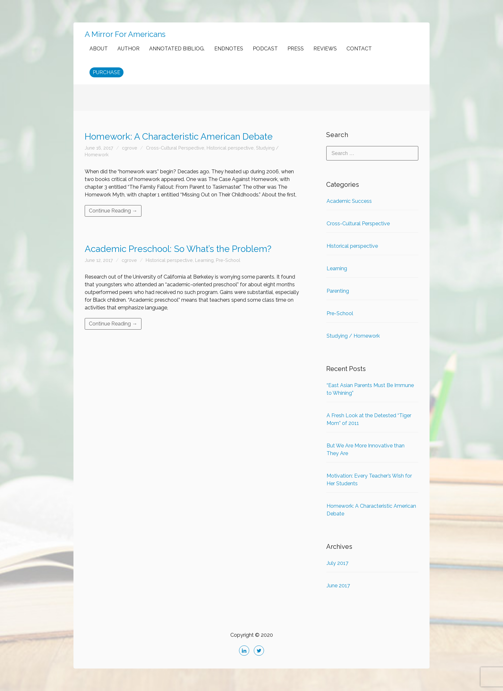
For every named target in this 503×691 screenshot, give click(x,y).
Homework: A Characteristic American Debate (179, 136)
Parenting (338, 291)
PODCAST (265, 49)
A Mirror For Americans (125, 34)
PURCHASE (106, 72)
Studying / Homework (353, 336)
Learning (204, 260)
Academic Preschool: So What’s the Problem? (178, 249)
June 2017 (338, 586)
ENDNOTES (228, 49)
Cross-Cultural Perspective (175, 148)
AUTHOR (128, 49)
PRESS (295, 49)
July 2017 (337, 563)
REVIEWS (325, 49)
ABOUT (99, 49)
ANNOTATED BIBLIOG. (177, 49)
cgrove (129, 148)
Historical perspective (230, 148)
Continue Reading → (113, 211)
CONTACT (359, 49)
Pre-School (228, 260)
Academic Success (349, 201)
